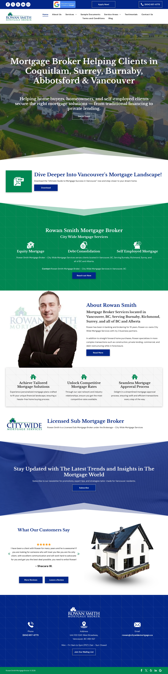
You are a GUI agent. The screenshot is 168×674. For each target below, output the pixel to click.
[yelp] (18, 4)
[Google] (160, 670)
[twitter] (13, 4)
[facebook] (8, 4)
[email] (28, 4)
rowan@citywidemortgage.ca (137, 635)
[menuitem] (45, 14)
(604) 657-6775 (31, 635)
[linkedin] (23, 4)
